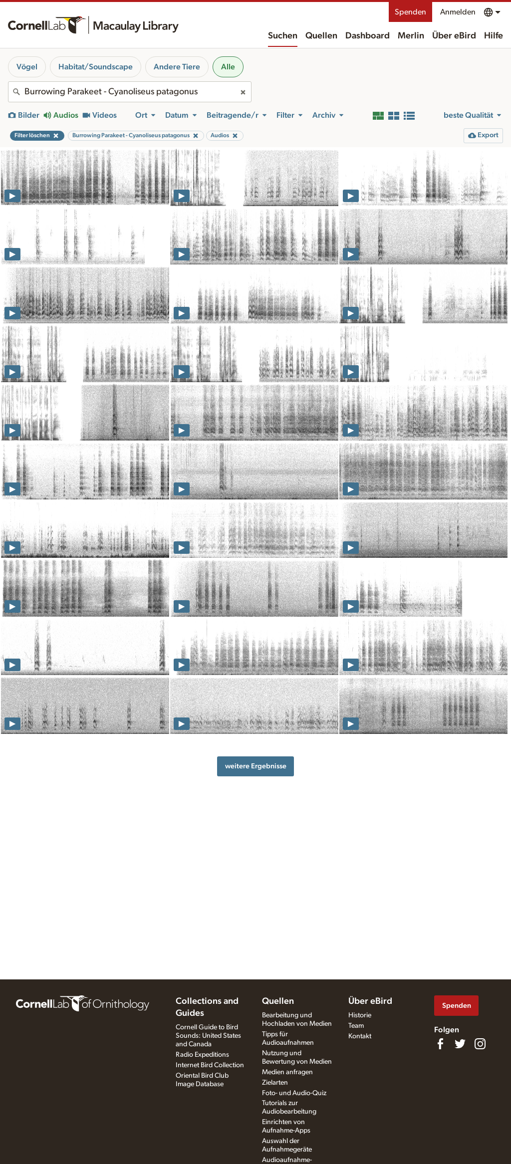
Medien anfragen (287, 1072)
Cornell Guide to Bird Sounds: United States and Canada (208, 1036)
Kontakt (359, 1036)
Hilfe (493, 35)
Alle (228, 67)
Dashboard (367, 35)
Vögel (26, 67)
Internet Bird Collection (210, 1065)
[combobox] (129, 92)
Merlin (411, 35)
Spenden (410, 12)
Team (356, 1025)
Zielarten (275, 1082)
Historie (359, 1015)
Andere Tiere (177, 67)
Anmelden (458, 12)
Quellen (321, 35)
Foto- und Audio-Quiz (294, 1093)
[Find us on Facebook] (440, 1044)
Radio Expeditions (202, 1054)
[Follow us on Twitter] (460, 1044)
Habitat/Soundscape (95, 67)
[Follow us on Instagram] (480, 1044)
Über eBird (454, 35)
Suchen (282, 35)
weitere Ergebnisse (255, 766)
